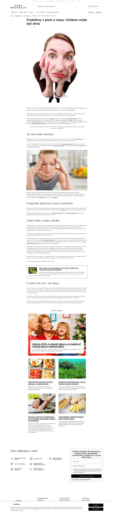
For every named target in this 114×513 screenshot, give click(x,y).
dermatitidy (41, 197)
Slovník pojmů (85, 498)
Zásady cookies (86, 500)
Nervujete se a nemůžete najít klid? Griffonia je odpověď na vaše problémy (58, 269)
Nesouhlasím (96, 509)
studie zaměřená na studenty (38, 123)
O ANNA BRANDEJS (60, 1)
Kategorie (23, 12)
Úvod (12, 15)
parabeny (63, 209)
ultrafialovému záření (48, 240)
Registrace (99, 12)
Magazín (79, 1)
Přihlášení (91, 12)
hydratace (81, 145)
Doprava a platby (49, 1)
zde (37, 508)
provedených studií (71, 118)
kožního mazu (78, 139)
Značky (15, 12)
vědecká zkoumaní (67, 144)
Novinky (32, 12)
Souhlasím (96, 505)
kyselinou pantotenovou (58, 213)
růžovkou (52, 118)
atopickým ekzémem (37, 121)
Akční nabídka (40, 12)
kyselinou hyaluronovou (71, 213)
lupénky (55, 197)
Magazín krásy (18, 15)
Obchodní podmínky (64, 500)
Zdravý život (27, 15)
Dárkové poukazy (53, 12)
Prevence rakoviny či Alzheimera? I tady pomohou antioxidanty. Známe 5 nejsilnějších (41, 418)
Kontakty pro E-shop (37, 1)
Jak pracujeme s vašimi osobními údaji (80, 479)
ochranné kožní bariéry (58, 145)
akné (67, 123)
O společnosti (71, 1)
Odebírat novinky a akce (86, 476)
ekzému (63, 121)
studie (70, 120)
